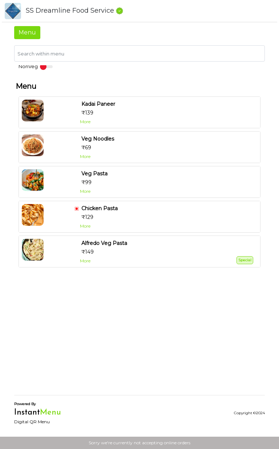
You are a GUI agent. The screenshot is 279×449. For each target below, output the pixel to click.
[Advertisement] (139, 338)
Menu (27, 32)
